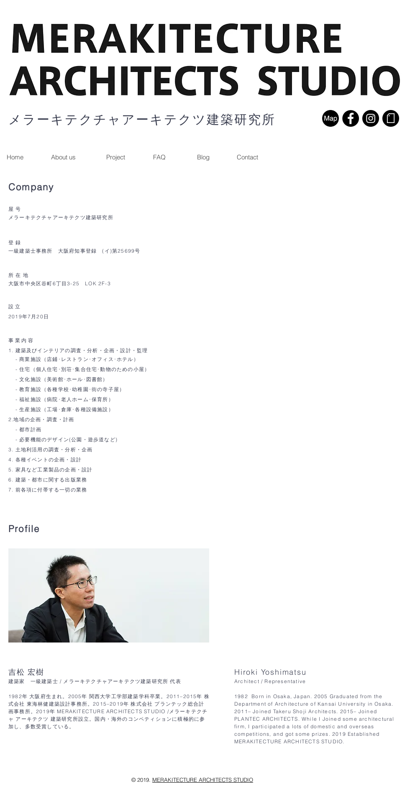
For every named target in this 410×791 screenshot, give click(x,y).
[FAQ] (159, 156)
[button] (247, 156)
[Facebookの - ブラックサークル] (350, 118)
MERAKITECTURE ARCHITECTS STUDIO (202, 779)
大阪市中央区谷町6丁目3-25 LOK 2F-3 (59, 283)
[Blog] (203, 156)
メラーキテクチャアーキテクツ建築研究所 (142, 119)
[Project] (115, 156)
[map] (330, 118)
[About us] (63, 156)
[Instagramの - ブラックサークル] (370, 118)
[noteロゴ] (390, 118)
